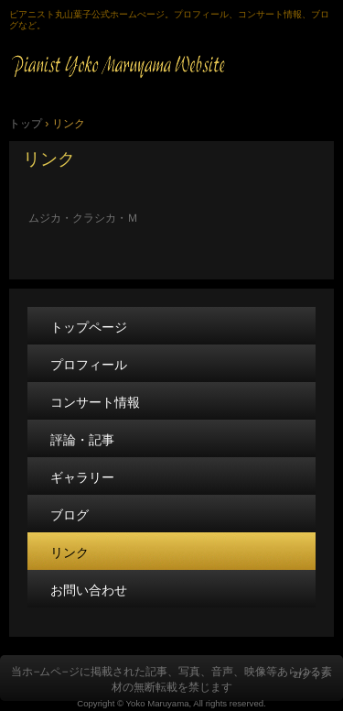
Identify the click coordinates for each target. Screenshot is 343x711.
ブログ (69, 515)
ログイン (311, 675)
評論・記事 (82, 439)
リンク (49, 159)
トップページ (88, 327)
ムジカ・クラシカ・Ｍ (94, 218)
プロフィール (88, 364)
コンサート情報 (95, 402)
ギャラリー (82, 477)
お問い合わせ (88, 590)
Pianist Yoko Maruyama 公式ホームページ (171, 65)
